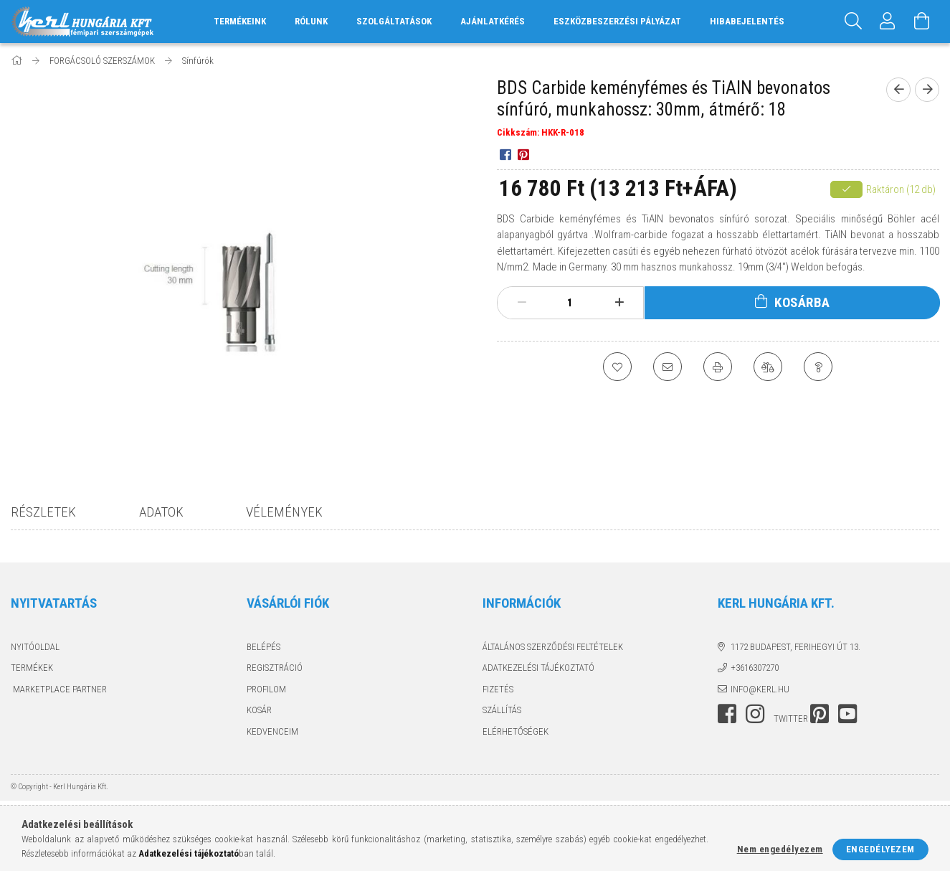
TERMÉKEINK (240, 21)
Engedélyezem (880, 849)
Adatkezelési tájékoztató (538, 667)
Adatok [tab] (161, 512)
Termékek (32, 667)
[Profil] (887, 21)
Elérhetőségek (515, 731)
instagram (755, 714)
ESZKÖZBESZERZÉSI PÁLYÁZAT (617, 21)
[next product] (927, 89)
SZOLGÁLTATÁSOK (394, 21)
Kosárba (802, 302)
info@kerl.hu (760, 689)
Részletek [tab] (43, 512)
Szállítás (502, 710)
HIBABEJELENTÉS (747, 21)
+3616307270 (755, 667)
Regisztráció (275, 667)
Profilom (266, 689)
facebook (727, 714)
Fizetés (498, 689)
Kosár (259, 710)
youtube (847, 714)
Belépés (263, 646)
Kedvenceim (272, 731)
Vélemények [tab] (284, 512)
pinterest (819, 714)
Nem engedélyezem (780, 849)
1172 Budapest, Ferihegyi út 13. (795, 646)
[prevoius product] (898, 89)
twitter (791, 718)
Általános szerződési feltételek (553, 646)
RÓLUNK (311, 21)
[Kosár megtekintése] (922, 21)
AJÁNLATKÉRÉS (492, 21)
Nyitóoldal (35, 646)
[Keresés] (853, 21)
